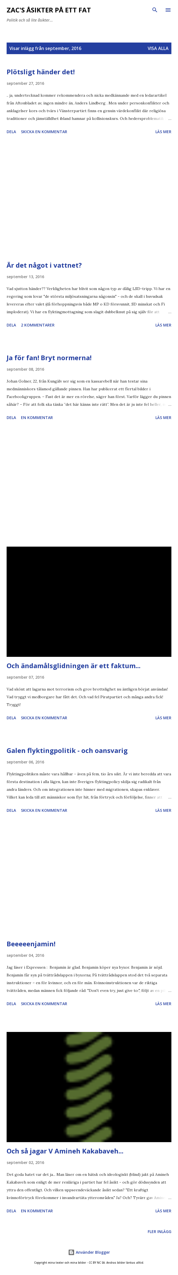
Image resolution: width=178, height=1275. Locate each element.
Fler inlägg (159, 1231)
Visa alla (158, 48)
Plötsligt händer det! (41, 71)
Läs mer (163, 131)
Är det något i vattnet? (44, 265)
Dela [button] (11, 131)
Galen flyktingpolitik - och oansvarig (67, 750)
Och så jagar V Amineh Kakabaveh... (65, 1150)
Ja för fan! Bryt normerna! (49, 357)
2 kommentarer (38, 325)
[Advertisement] (89, 198)
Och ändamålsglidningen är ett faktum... (74, 665)
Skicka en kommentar (44, 131)
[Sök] (155, 10)
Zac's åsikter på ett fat (49, 9)
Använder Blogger (89, 1252)
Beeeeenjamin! (31, 943)
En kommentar (37, 417)
